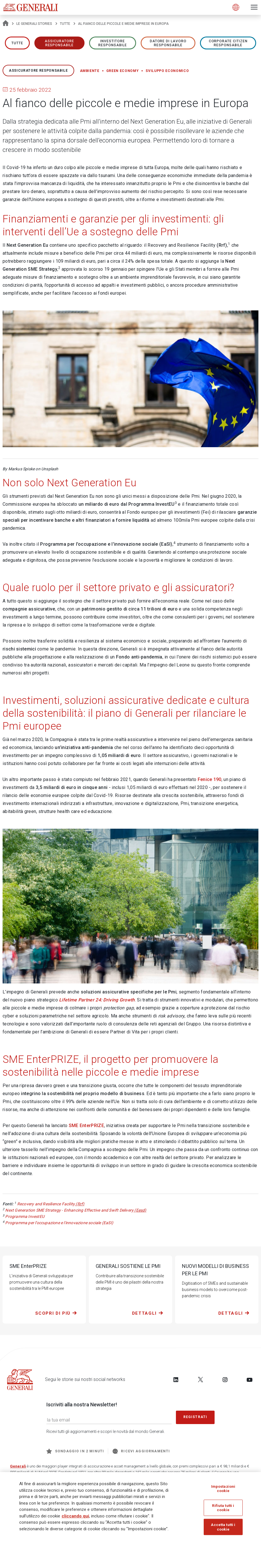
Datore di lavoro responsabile (168, 43)
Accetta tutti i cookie (223, 1527)
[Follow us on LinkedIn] (176, 1379)
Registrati (195, 1417)
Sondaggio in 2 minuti (75, 1451)
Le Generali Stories (34, 24)
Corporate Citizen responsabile (228, 43)
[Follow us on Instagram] (225, 1379)
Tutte (65, 24)
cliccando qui (75, 1516)
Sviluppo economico (167, 71)
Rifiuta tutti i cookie (223, 1507)
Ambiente (89, 71)
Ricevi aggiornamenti (141, 1451)
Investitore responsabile (112, 43)
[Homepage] (6, 23)
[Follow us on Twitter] (200, 1379)
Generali (18, 1466)
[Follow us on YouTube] (249, 1379)
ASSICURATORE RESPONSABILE (59, 43)
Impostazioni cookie (223, 1488)
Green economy (122, 71)
